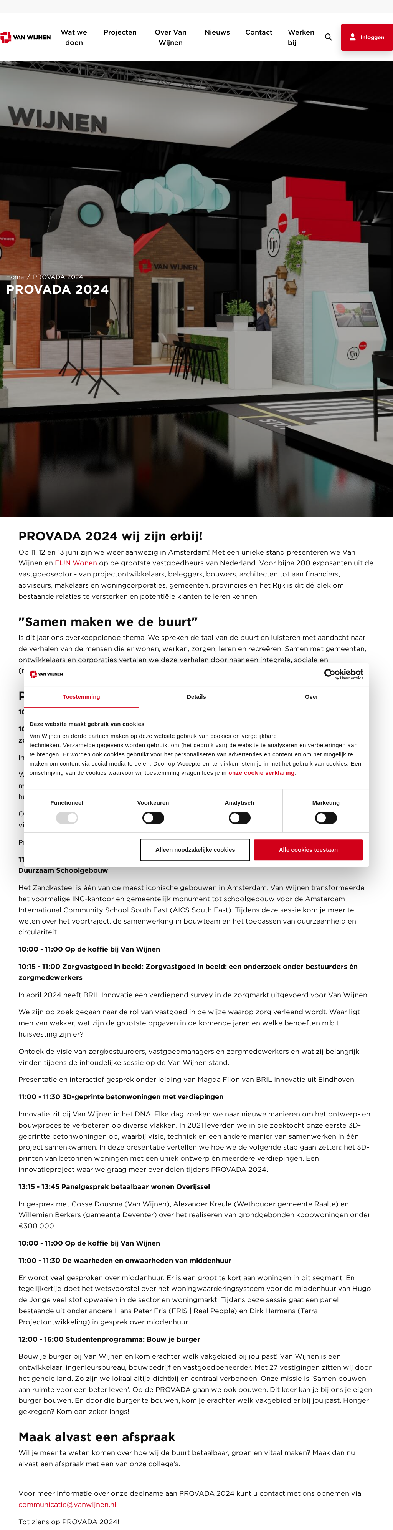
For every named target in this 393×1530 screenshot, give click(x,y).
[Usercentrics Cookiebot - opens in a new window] (329, 674)
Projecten (120, 32)
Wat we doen (74, 37)
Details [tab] (196, 696)
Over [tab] (312, 696)
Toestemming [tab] (81, 696)
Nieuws (217, 32)
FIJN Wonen (76, 563)
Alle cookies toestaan (308, 849)
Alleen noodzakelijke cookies (195, 849)
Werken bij (301, 37)
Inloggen (367, 37)
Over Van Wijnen (171, 37)
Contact (258, 32)
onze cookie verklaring (261, 772)
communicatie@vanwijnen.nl (67, 1504)
